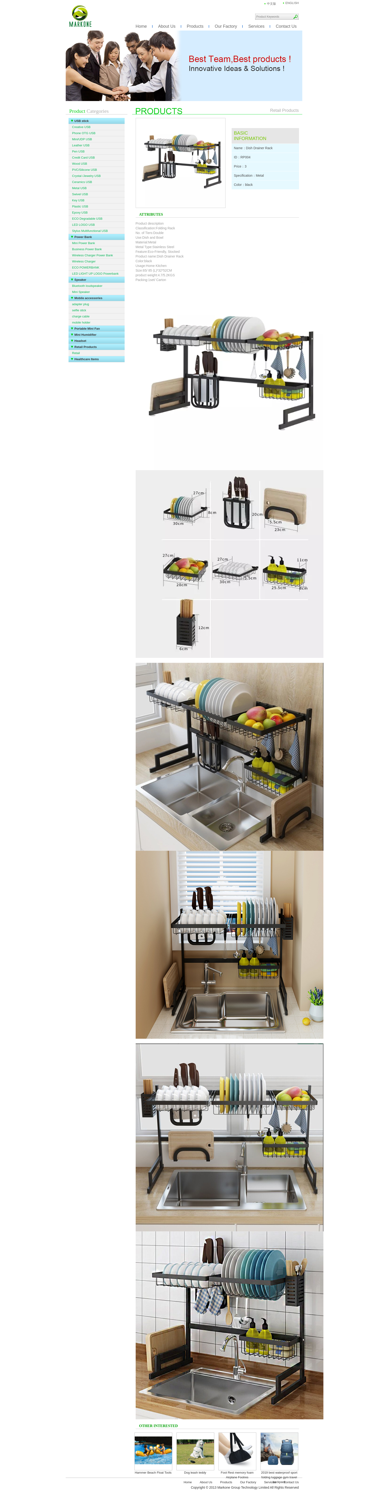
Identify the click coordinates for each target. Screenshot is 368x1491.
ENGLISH (292, 3)
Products (195, 26)
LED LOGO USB (83, 224)
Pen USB (78, 151)
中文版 (271, 3)
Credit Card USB (83, 157)
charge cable (80, 316)
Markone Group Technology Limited (80, 16)
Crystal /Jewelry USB (86, 176)
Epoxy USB (80, 212)
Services (256, 26)
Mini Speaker (81, 292)
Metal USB (79, 188)
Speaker (80, 279)
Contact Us (286, 26)
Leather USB (80, 145)
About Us (167, 26)
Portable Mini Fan (87, 328)
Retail (76, 353)
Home (141, 26)
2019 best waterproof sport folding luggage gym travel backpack (279, 1477)
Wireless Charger (84, 261)
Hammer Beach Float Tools (153, 1472)
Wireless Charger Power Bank (92, 255)
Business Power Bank (87, 249)
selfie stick (79, 310)
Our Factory (226, 26)
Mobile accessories (88, 298)
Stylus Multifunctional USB (90, 231)
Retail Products (85, 347)
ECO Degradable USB (87, 218)
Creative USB (81, 127)
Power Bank (83, 237)
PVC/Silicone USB (84, 170)
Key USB (78, 200)
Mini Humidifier (85, 334)
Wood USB (79, 163)
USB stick (81, 121)
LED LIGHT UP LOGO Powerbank (95, 273)
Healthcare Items (86, 359)
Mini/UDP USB (82, 139)
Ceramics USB (82, 182)
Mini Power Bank (83, 243)
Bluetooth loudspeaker (87, 286)
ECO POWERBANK (85, 267)
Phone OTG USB (84, 133)
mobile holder (81, 322)
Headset (80, 341)
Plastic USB (80, 206)
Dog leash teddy (195, 1472)
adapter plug (80, 304)
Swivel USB (80, 194)
